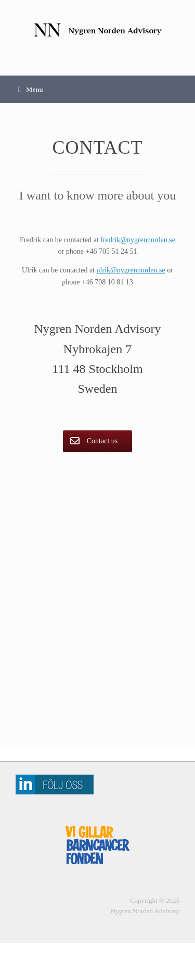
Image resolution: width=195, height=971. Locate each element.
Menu (30, 89)
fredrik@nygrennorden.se (137, 240)
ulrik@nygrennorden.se (131, 270)
